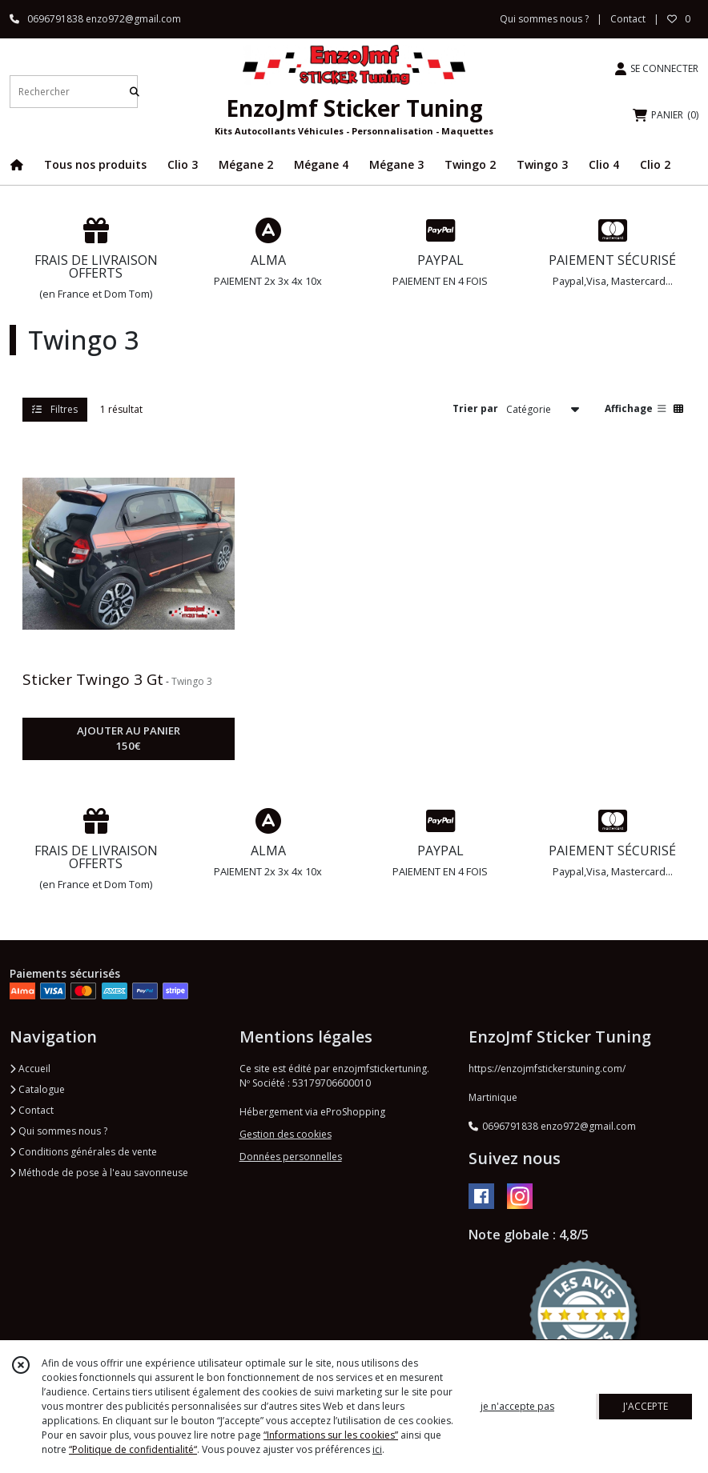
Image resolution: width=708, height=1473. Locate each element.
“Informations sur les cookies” (330, 1435)
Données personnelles (290, 1156)
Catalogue (37, 1089)
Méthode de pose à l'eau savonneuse (99, 1172)
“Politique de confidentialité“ (133, 1449)
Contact (628, 19)
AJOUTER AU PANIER (128, 739)
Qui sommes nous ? (58, 1131)
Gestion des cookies (285, 1134)
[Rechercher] (134, 91)
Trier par (475, 408)
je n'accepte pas (517, 1406)
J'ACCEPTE (645, 1406)
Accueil (30, 1068)
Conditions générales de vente (83, 1152)
